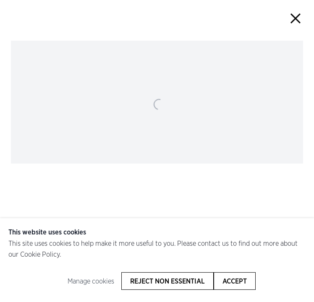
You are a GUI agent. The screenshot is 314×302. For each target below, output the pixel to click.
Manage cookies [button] (91, 281)
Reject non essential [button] (167, 281)
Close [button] (295, 18)
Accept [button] (234, 281)
